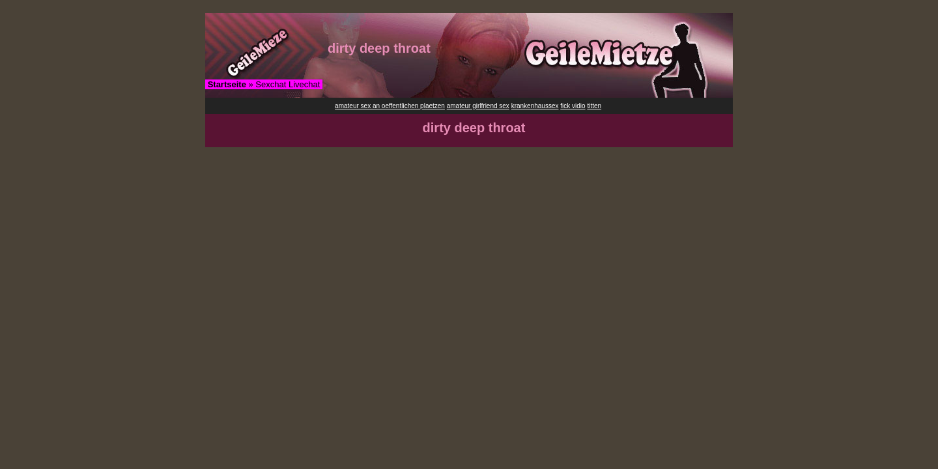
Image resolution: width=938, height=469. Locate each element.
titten (594, 105)
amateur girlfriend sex (478, 105)
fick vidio (572, 105)
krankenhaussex (535, 105)
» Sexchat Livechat (264, 84)
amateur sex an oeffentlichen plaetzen (390, 105)
